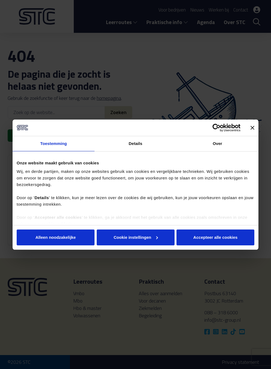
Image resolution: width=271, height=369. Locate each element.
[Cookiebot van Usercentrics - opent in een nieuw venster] (216, 128)
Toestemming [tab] (53, 143)
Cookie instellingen (136, 237)
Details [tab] (135, 143)
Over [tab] (217, 143)
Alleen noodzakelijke (56, 237)
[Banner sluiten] (252, 128)
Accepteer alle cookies (215, 237)
